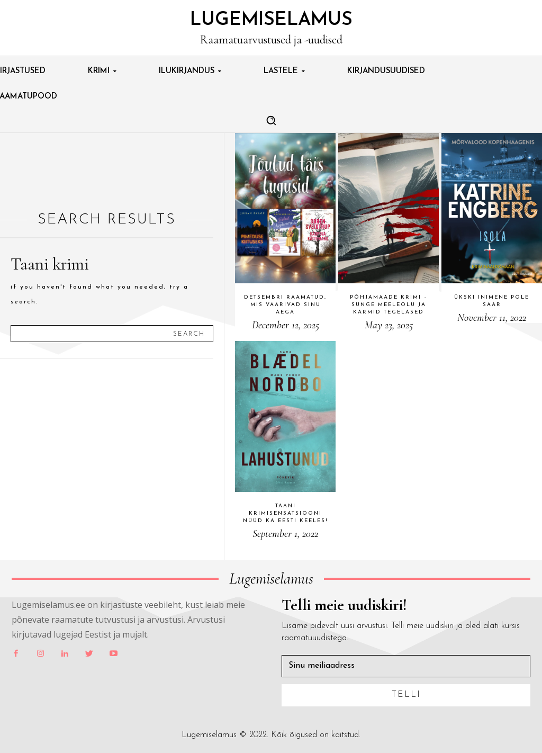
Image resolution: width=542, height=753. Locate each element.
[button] (271, 120)
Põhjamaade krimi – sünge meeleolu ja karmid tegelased (389, 304)
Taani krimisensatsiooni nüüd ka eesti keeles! (285, 513)
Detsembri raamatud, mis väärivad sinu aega (285, 304)
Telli (406, 695)
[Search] (189, 333)
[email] (406, 666)
